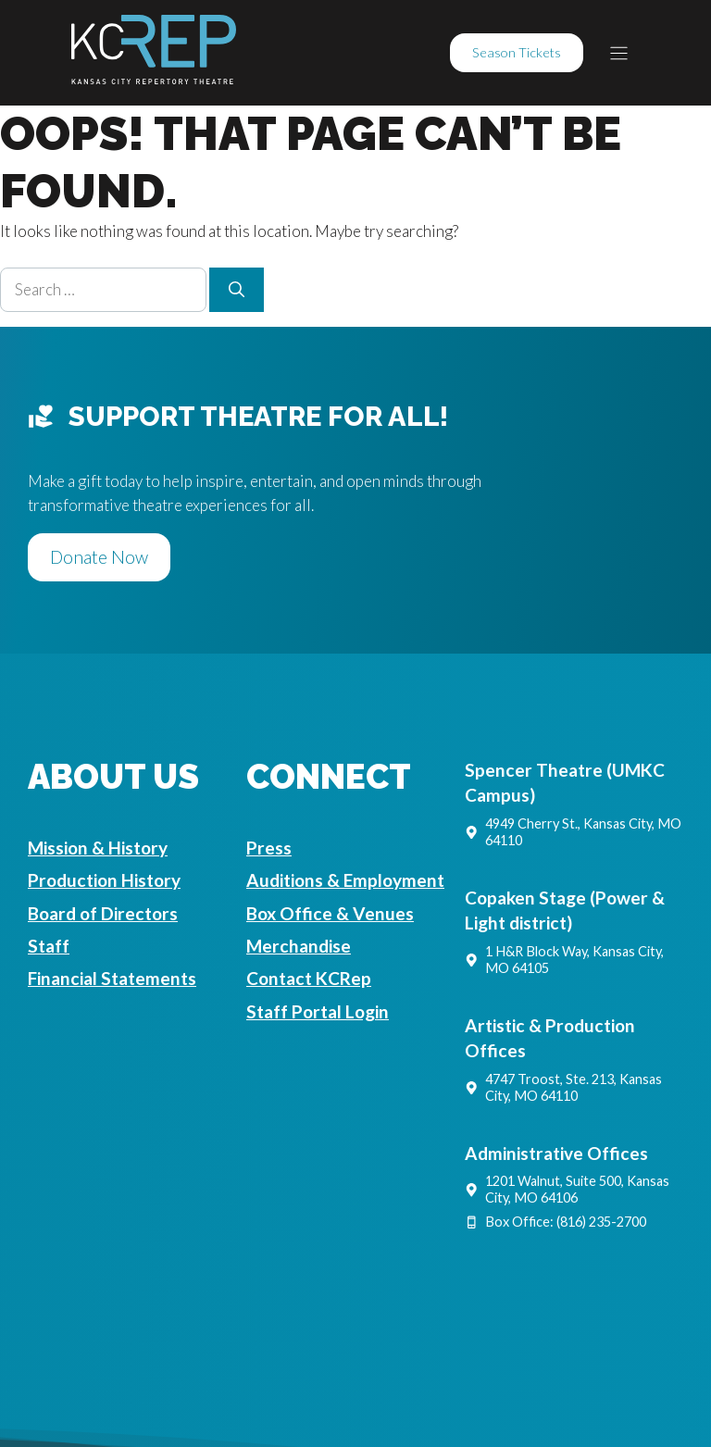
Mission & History (98, 847)
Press (269, 847)
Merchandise (298, 945)
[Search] (236, 290)
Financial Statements (112, 978)
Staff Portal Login (317, 1011)
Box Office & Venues (330, 913)
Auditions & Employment (345, 880)
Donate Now (99, 557)
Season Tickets (516, 52)
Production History (104, 880)
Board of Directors (103, 913)
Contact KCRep (308, 978)
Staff (48, 945)
